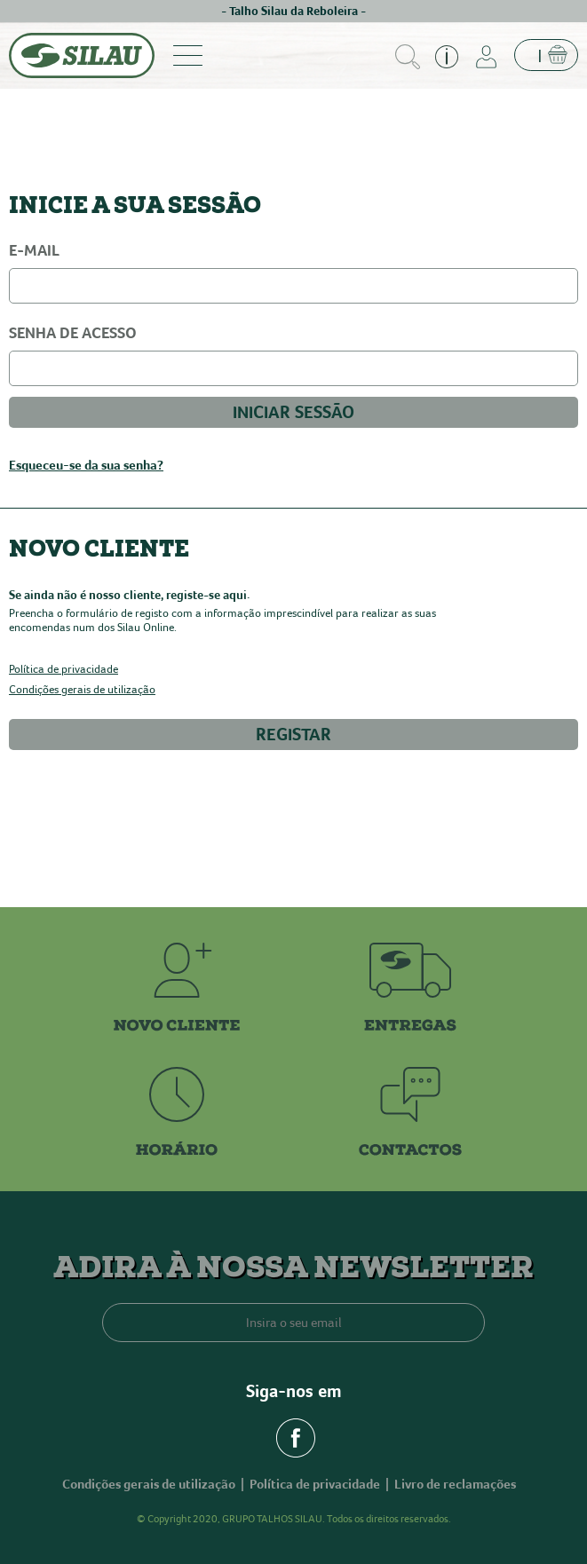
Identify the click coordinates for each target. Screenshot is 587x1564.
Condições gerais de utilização (82, 690)
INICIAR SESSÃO (293, 412)
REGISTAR (293, 734)
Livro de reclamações (455, 1484)
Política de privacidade (63, 669)
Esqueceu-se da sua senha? (86, 465)
